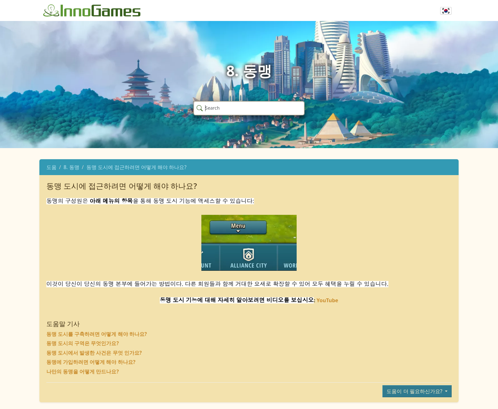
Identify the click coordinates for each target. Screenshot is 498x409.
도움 (51, 167)
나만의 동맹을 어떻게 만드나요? (82, 371)
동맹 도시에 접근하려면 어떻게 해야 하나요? (136, 167)
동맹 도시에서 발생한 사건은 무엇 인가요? (94, 352)
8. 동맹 (71, 167)
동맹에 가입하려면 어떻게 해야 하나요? (90, 361)
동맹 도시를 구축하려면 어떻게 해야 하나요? (96, 334)
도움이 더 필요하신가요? (415, 391)
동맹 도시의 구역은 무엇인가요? (82, 343)
